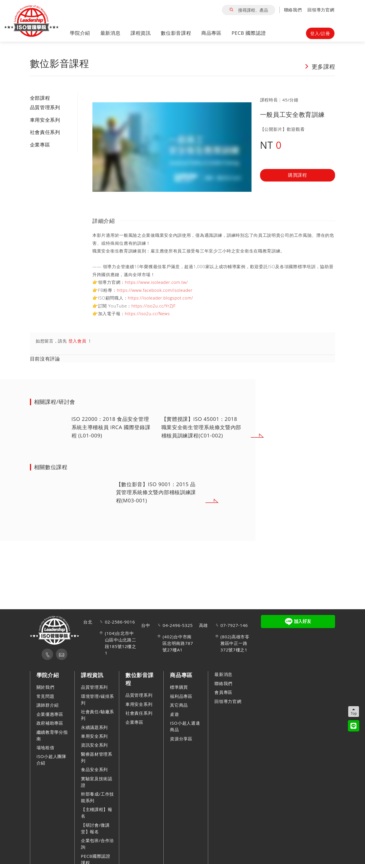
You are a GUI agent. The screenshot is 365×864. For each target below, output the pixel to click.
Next (291, 435)
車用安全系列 (45, 120)
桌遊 (174, 714)
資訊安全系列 (94, 745)
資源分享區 (181, 738)
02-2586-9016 (120, 622)
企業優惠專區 (49, 714)
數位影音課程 (176, 33)
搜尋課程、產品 (248, 10)
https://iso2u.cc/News (148, 313)
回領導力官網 (320, 10)
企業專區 (40, 144)
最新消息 (110, 33)
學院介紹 (80, 33)
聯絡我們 (293, 10)
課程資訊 (141, 33)
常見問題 (45, 696)
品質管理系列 (45, 107)
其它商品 (179, 705)
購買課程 (297, 175)
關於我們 (45, 687)
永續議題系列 (94, 727)
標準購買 (179, 687)
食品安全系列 (94, 770)
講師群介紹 (47, 705)
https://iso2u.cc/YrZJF (154, 306)
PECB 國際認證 (249, 33)
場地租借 (45, 747)
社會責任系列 (45, 132)
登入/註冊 (320, 33)
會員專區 (223, 692)
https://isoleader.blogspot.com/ (161, 298)
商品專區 (211, 33)
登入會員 (77, 341)
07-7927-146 (234, 625)
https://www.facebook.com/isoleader (156, 290)
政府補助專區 (49, 723)
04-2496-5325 (178, 625)
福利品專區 (181, 696)
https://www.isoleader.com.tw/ (157, 282)
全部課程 (40, 98)
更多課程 (319, 66)
